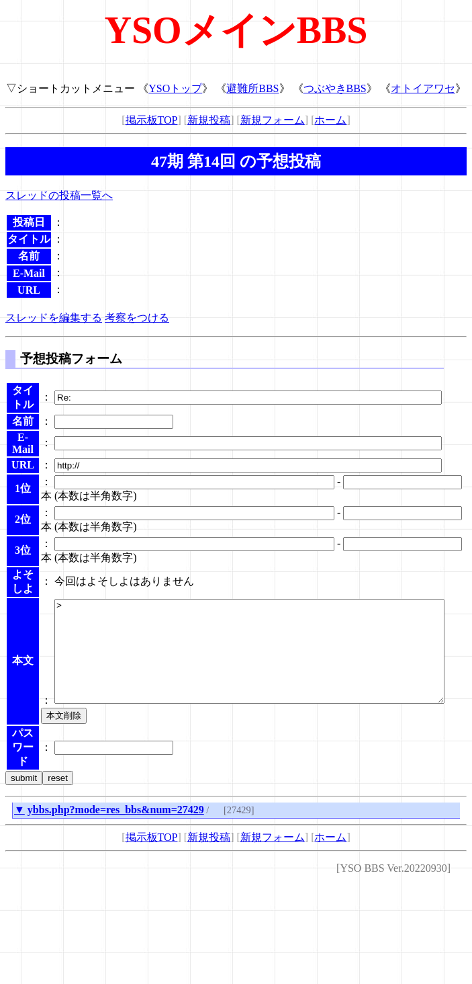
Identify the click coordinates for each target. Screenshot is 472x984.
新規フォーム (272, 120)
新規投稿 (208, 120)
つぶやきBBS (335, 88)
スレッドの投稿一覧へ (59, 195)
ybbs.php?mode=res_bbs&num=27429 (116, 840)
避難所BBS (252, 88)
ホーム (330, 120)
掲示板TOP (152, 120)
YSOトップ (175, 88)
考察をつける (137, 317)
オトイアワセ (423, 88)
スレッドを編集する (53, 317)
